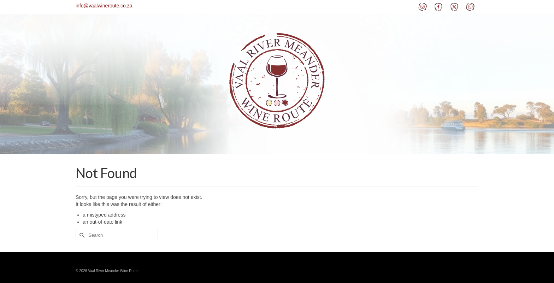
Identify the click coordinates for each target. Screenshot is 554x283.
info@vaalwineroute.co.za (104, 5)
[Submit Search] (81, 235)
